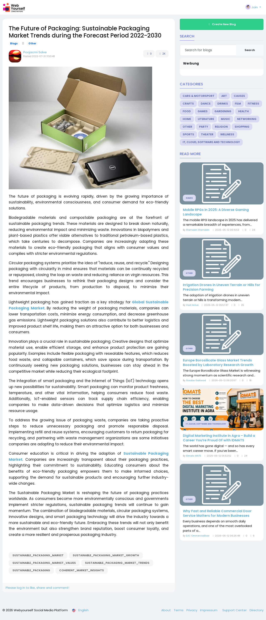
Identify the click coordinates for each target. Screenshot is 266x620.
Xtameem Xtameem (197, 230)
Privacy (192, 610)
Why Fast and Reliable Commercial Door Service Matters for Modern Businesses (217, 513)
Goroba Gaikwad (196, 380)
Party (203, 127)
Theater (207, 134)
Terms (179, 610)
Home (187, 119)
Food (187, 111)
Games (203, 111)
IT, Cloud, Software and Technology (211, 142)
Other (32, 43)
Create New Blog (222, 24)
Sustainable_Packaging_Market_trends (117, 563)
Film (238, 104)
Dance (206, 104)
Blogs (14, 43)
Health (243, 111)
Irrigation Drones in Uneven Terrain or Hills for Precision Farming (221, 287)
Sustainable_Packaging (31, 570)
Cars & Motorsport (198, 96)
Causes (239, 96)
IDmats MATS (193, 455)
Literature (206, 119)
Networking (246, 119)
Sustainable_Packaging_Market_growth (106, 555)
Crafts (188, 104)
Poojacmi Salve (35, 52)
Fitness (253, 104)
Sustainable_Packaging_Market (38, 555)
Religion (221, 127)
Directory (257, 610)
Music (225, 119)
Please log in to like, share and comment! (37, 587)
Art (224, 96)
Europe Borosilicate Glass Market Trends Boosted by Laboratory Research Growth (218, 362)
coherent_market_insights (81, 570)
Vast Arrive (192, 305)
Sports (188, 134)
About (166, 610)
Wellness (227, 134)
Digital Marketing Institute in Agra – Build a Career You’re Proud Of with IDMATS (219, 438)
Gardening (222, 111)
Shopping (242, 127)
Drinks (222, 104)
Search (250, 50)
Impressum (209, 610)
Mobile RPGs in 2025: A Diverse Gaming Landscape (216, 212)
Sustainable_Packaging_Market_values (44, 563)
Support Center (235, 610)
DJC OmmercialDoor (197, 535)
